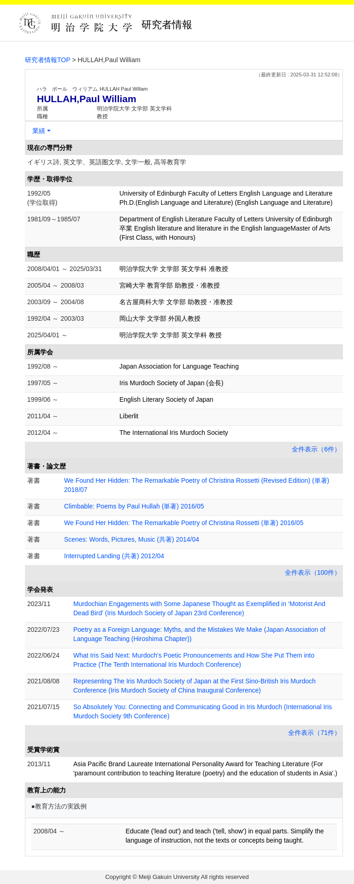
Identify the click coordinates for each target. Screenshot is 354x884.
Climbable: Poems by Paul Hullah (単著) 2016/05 (134, 506)
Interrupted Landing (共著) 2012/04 (114, 556)
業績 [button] (38, 130)
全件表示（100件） (313, 572)
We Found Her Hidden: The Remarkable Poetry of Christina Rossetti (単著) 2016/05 (183, 522)
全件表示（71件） (314, 732)
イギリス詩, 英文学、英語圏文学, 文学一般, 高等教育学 (106, 162)
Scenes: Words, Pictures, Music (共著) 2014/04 (131, 539)
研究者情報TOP (48, 60)
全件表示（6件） (316, 449)
